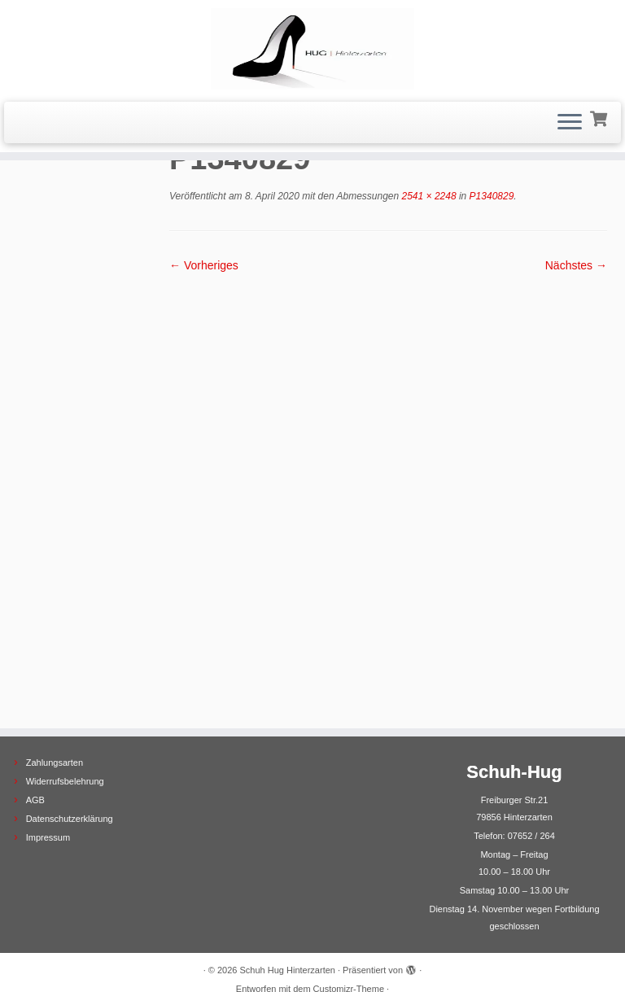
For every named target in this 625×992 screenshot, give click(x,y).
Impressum (48, 787)
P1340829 (490, 196)
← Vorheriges (203, 265)
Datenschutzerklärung (69, 768)
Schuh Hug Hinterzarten (287, 919)
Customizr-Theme (348, 938)
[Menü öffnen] (569, 123)
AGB (35, 749)
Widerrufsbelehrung (65, 731)
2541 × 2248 (427, 196)
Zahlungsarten (54, 712)
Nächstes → (576, 265)
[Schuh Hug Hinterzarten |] (312, 49)
